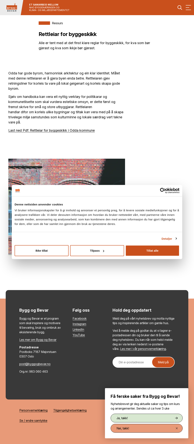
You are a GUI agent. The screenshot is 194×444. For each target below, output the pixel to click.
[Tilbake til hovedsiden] (11, 7)
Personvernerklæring (33, 410)
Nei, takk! (147, 428)
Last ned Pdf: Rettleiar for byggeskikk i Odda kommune (51, 130)
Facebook (80, 318)
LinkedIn (78, 329)
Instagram (79, 324)
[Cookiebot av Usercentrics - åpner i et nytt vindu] (162, 190)
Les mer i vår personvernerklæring (143, 349)
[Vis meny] (188, 7)
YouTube (79, 335)
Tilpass (97, 250)
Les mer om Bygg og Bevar (37, 340)
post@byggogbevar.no (35, 364)
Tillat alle (152, 250)
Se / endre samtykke (33, 420)
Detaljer (167, 238)
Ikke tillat (41, 250)
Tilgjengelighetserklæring (70, 410)
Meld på (163, 362)
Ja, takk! (147, 418)
